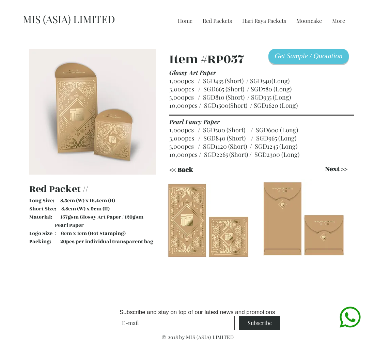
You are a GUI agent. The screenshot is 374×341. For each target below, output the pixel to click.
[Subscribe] (259, 323)
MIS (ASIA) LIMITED (69, 19)
